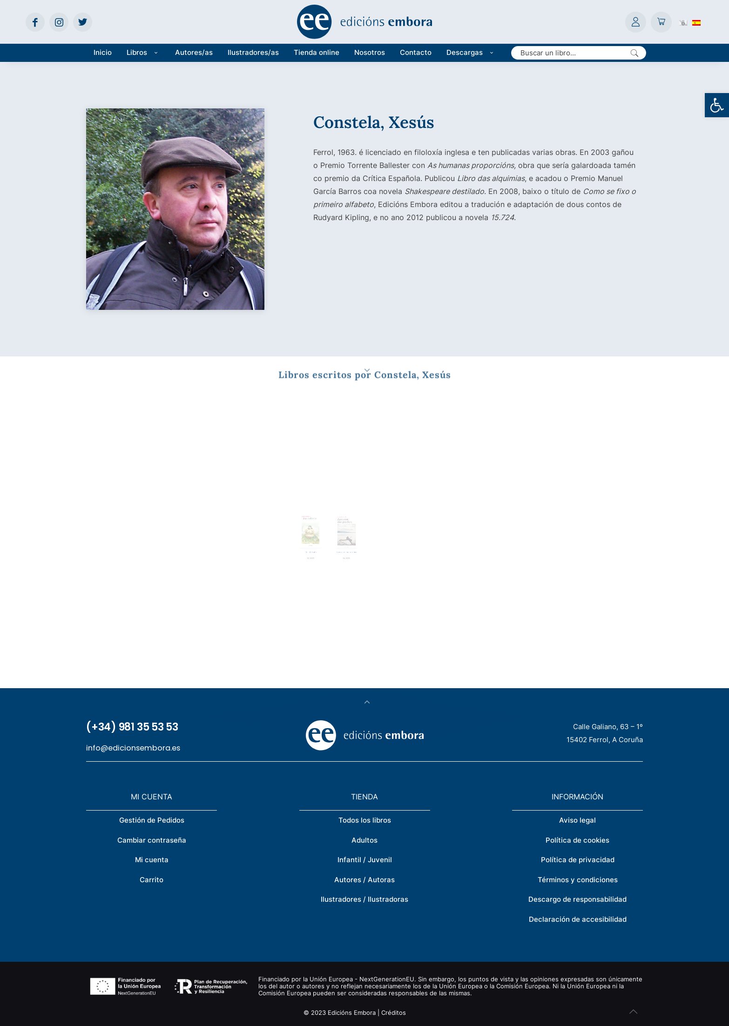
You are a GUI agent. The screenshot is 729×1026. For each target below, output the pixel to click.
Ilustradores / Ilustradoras (364, 899)
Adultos (364, 840)
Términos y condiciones (578, 879)
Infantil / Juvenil (365, 859)
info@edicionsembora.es (133, 748)
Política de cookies (577, 840)
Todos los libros (364, 820)
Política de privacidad (577, 859)
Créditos (393, 1012)
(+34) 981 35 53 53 (132, 727)
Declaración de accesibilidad (578, 919)
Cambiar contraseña (151, 840)
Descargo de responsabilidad (577, 899)
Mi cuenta (152, 859)
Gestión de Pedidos (151, 820)
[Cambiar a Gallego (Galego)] (683, 22)
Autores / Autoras (364, 879)
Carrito (151, 879)
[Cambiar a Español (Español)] (696, 22)
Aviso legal (577, 820)
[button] (717, 105)
